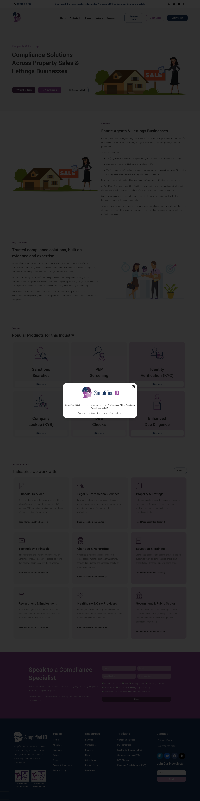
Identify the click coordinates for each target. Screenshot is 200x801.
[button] (133, 387)
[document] (100, 400)
